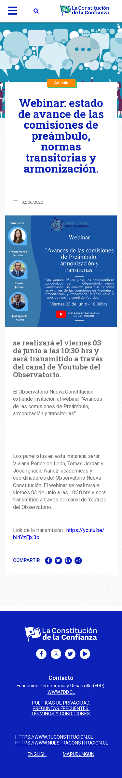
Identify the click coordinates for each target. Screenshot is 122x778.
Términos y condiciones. (61, 714)
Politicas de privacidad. (61, 703)
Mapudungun (78, 754)
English (37, 754)
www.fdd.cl (61, 692)
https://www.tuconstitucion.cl (54, 737)
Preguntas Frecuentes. (61, 708)
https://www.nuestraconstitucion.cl (61, 743)
